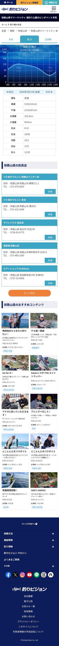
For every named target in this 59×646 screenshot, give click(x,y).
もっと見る (29, 293)
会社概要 (28, 596)
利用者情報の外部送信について (28, 631)
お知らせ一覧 (28, 606)
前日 (9, 91)
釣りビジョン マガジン (15, 553)
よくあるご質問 (11, 559)
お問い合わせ (28, 616)
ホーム (8, 2)
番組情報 (8, 540)
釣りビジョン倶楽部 (29, 2)
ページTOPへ (29, 523)
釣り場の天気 (15, 24)
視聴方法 (51, 2)
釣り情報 (8, 546)
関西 (12, 30)
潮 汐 (29, 39)
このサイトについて (28, 626)
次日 (49, 91)
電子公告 (28, 601)
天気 (11, 39)
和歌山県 (22, 30)
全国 (4, 30)
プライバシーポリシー (28, 621)
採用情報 (28, 611)
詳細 (50, 191)
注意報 (48, 39)
